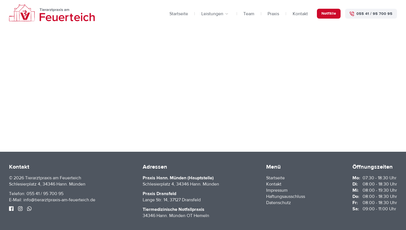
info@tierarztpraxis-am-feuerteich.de (59, 200)
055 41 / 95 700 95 (45, 193)
